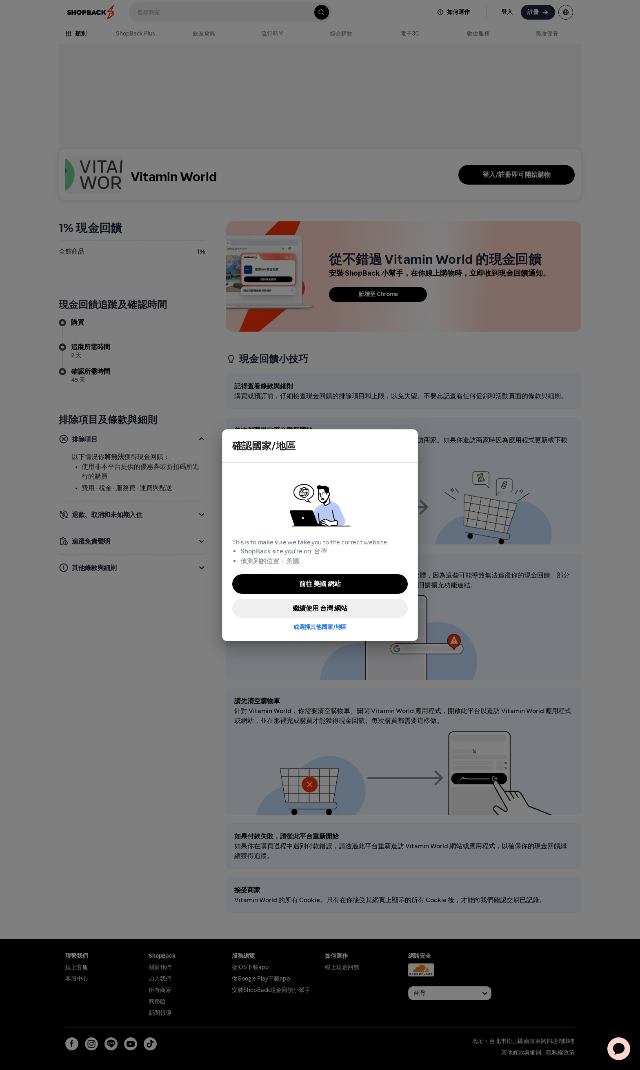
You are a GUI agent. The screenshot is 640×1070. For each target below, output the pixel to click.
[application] (619, 1049)
